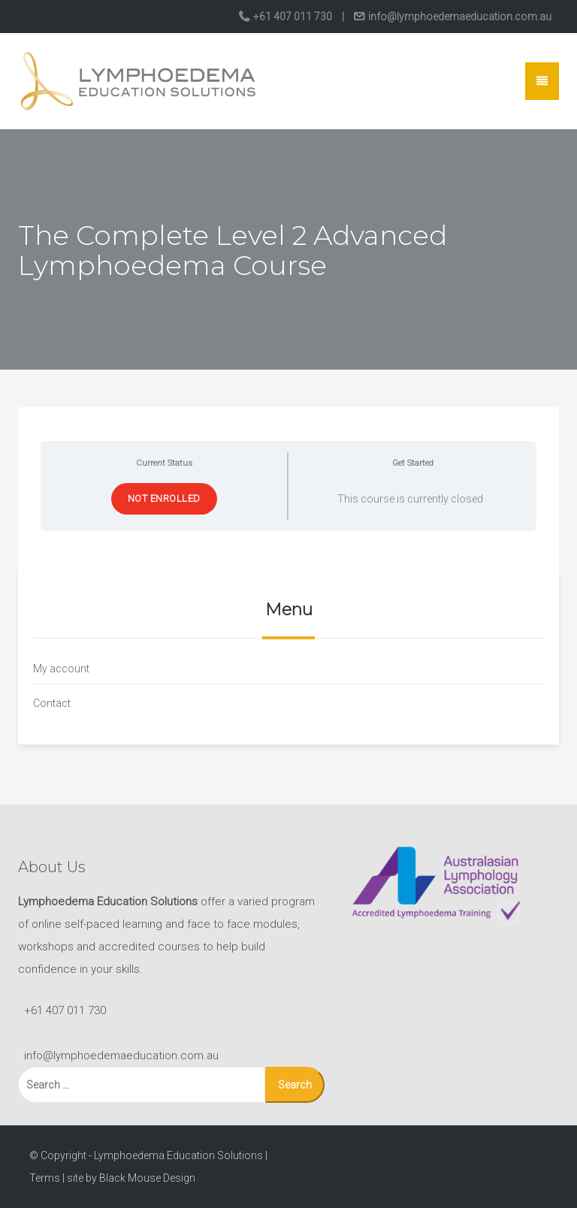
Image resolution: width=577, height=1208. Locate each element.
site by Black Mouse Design (131, 1178)
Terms (44, 1178)
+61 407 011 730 (292, 17)
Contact (52, 703)
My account (61, 669)
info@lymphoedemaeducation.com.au (458, 17)
